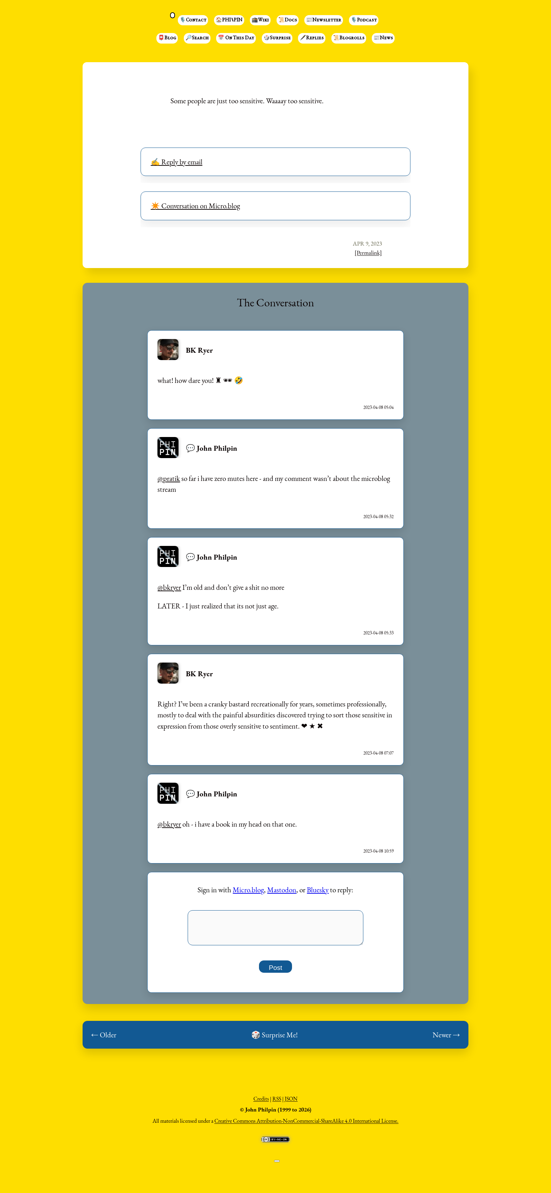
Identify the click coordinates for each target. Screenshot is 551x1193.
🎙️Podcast (364, 20)
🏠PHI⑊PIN (229, 20)
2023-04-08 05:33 (378, 633)
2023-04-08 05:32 (378, 517)
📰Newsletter (323, 20)
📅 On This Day (236, 38)
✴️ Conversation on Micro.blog (195, 205)
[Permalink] (368, 252)
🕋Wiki (260, 20)
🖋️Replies (312, 38)
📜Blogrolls (348, 38)
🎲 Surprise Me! (274, 1038)
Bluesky (318, 889)
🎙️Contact (193, 20)
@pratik (168, 478)
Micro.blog (248, 889)
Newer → (446, 1038)
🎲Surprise (277, 38)
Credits (261, 1102)
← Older (103, 1038)
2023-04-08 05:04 (378, 407)
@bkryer (169, 587)
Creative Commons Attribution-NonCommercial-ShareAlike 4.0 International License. (306, 1124)
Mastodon (281, 889)
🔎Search (197, 38)
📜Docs (287, 20)
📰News (383, 38)
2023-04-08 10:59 (378, 851)
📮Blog (167, 38)
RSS (276, 1102)
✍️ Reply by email (176, 162)
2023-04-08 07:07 (378, 753)
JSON (291, 1102)
